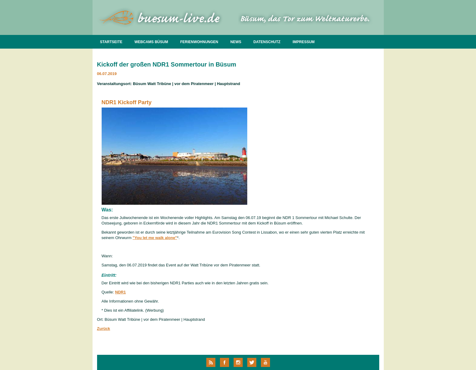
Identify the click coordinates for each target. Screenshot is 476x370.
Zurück (103, 328)
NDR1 (120, 292)
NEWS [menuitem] (235, 42)
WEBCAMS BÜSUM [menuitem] (151, 42)
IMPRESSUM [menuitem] (303, 42)
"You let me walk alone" (155, 237)
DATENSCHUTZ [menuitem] (266, 42)
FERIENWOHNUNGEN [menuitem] (199, 42)
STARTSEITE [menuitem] (111, 42)
